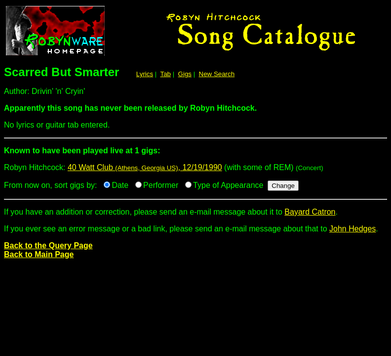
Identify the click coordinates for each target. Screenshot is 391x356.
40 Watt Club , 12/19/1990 (145, 167)
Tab (165, 74)
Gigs (185, 74)
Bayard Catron (309, 212)
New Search (217, 74)
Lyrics (144, 74)
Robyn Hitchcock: (195, 154)
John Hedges (352, 228)
